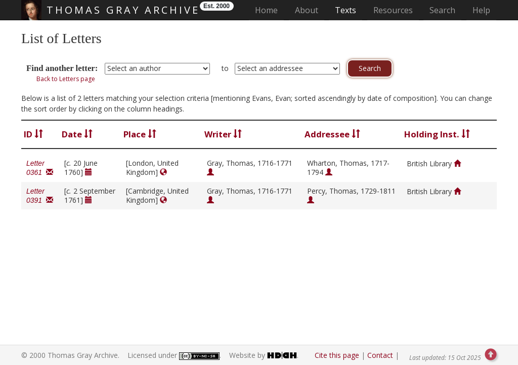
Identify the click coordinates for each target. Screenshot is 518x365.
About (306, 10)
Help (481, 10)
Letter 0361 (39, 167)
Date (77, 134)
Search (442, 10)
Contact (380, 355)
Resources (393, 10)
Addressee (332, 134)
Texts (345, 10)
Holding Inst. (437, 134)
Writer (223, 134)
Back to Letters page (65, 79)
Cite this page (337, 355)
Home (269, 10)
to (225, 68)
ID (33, 134)
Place (139, 134)
